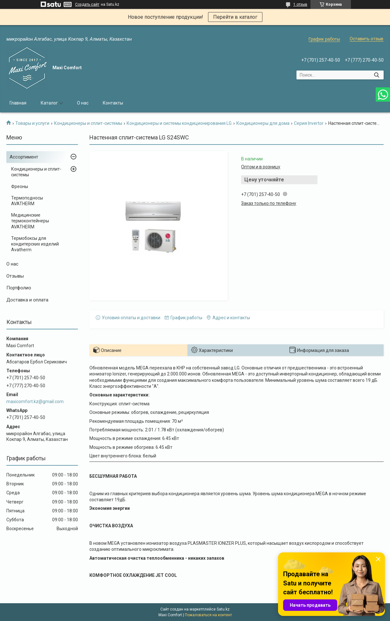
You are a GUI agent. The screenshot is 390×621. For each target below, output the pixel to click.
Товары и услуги (32, 123)
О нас (82, 102)
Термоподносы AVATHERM (27, 200)
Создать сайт (87, 4)
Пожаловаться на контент (208, 615)
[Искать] (376, 75)
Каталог (49, 102)
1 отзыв (300, 4)
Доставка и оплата (27, 300)
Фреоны (19, 186)
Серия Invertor (309, 123)
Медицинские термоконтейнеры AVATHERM (30, 221)
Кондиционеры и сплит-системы (88, 123)
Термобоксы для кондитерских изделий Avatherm (35, 244)
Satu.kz (223, 609)
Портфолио (18, 288)
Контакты (113, 102)
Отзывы (15, 276)
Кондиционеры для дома (262, 123)
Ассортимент (24, 157)
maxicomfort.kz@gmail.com (35, 401)
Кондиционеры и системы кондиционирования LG (179, 123)
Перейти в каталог (235, 17)
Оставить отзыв (366, 38)
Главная (18, 102)
